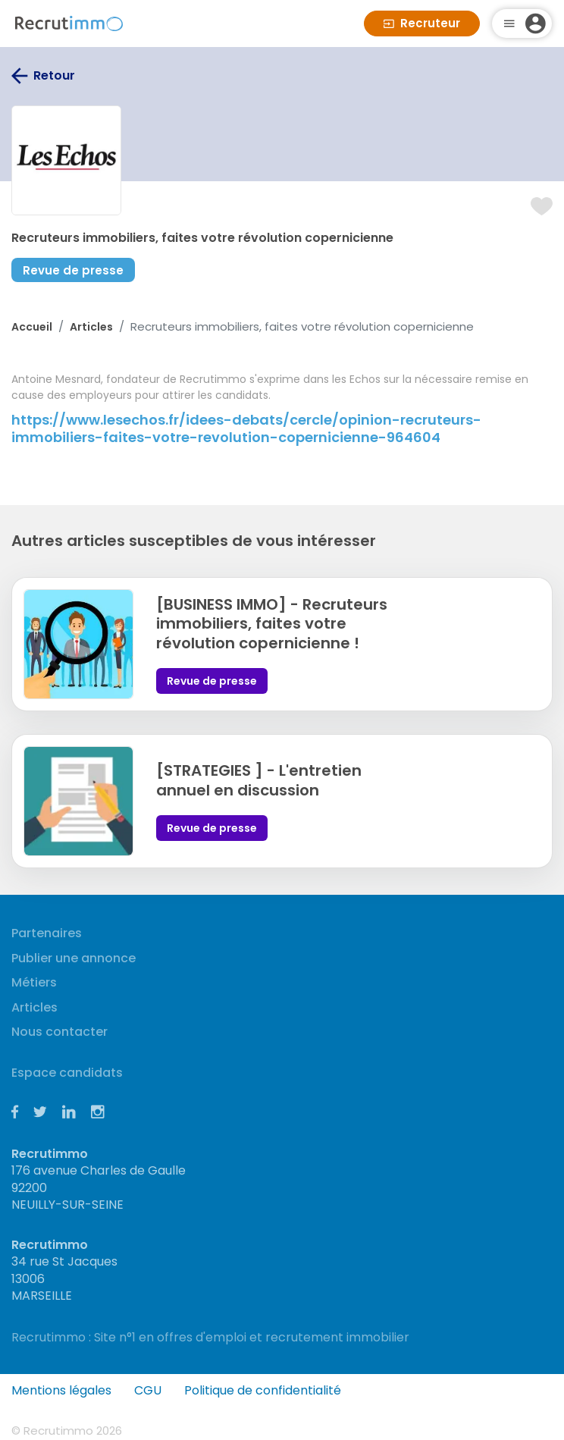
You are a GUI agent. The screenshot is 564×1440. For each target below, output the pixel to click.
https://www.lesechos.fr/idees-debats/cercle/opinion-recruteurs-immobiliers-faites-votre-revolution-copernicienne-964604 (246, 428)
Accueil (31, 326)
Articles (91, 326)
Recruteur (422, 23)
